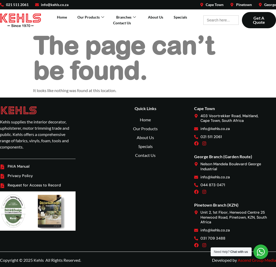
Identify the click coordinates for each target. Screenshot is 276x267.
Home (62, 17)
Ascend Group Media (257, 260)
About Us (155, 17)
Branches (126, 17)
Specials (180, 17)
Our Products (90, 17)
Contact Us (122, 23)
